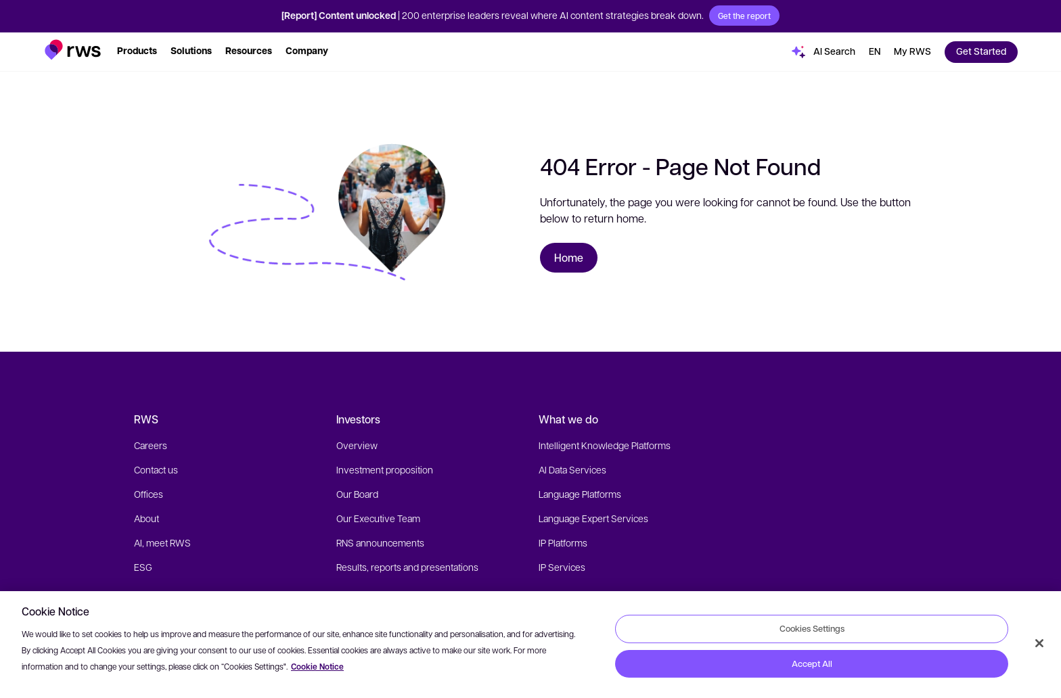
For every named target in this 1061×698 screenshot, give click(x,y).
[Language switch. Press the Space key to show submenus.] (874, 52)
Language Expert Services (593, 518)
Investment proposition (384, 469)
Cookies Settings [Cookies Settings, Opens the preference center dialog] (812, 628)
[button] (72, 50)
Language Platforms (580, 494)
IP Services (562, 567)
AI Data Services (572, 469)
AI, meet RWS (162, 542)
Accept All (812, 663)
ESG (143, 567)
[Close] (1039, 643)
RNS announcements (380, 542)
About (146, 518)
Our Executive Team (378, 518)
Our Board (357, 494)
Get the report (744, 15)
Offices (148, 494)
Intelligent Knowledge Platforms (605, 445)
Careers (150, 445)
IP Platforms (563, 542)
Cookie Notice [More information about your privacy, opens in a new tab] (317, 666)
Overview (357, 445)
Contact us (156, 469)
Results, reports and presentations (407, 567)
